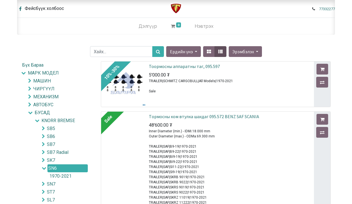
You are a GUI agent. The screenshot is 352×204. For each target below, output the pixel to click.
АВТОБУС (43, 104)
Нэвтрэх (204, 26)
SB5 (51, 128)
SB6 (51, 136)
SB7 (51, 144)
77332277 (327, 9)
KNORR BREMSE (58, 120)
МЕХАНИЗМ (46, 96)
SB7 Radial (57, 152)
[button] (245, 51)
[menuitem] (148, 26)
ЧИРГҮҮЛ (44, 89)
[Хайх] (158, 51)
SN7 (51, 184)
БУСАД (42, 112)
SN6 (52, 168)
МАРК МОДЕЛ (43, 73)
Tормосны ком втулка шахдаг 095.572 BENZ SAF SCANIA (204, 116)
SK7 (51, 160)
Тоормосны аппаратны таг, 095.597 (184, 66)
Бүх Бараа (32, 65)
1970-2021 (60, 176)
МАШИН (42, 81)
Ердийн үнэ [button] (182, 51)
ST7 (51, 192)
